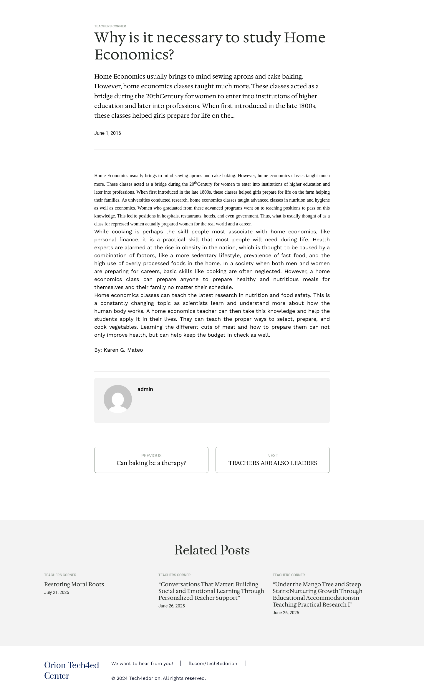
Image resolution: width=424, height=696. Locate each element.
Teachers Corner (110, 26)
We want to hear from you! (142, 663)
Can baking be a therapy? (151, 463)
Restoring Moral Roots (74, 584)
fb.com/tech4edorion (212, 663)
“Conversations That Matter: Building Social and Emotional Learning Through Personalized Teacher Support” (211, 591)
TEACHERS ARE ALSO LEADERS (272, 463)
